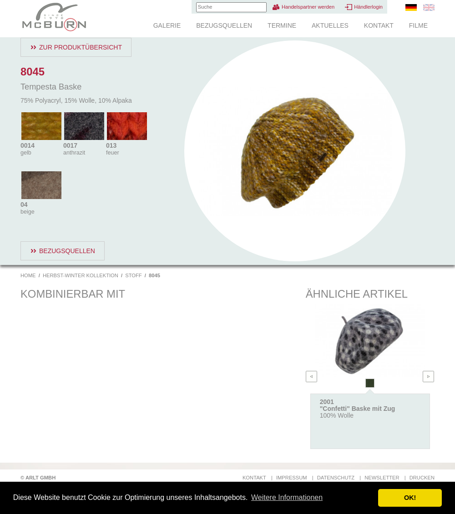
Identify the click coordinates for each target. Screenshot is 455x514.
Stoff (133, 275)
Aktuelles (330, 25)
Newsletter (381, 477)
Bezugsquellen (224, 25)
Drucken (422, 477)
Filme (418, 25)
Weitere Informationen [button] (287, 497)
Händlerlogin (368, 7)
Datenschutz (335, 477)
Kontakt (379, 25)
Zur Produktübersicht (80, 47)
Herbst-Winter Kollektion (80, 275)
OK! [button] (410, 497)
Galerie (167, 25)
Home (28, 275)
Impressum (291, 477)
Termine (282, 25)
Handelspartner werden (308, 7)
